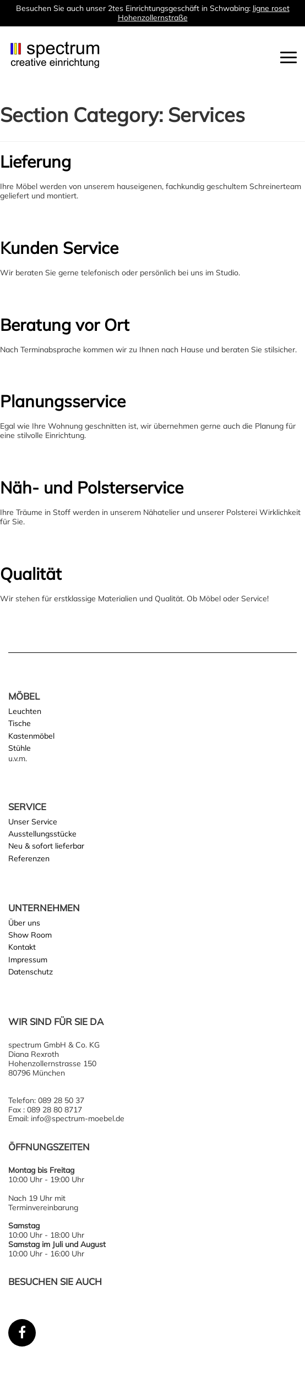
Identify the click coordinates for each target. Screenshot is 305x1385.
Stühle (19, 748)
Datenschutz (30, 972)
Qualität (31, 573)
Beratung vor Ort (64, 324)
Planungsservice (63, 401)
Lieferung (35, 161)
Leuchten (24, 711)
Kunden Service (59, 247)
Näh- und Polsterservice (91, 487)
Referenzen (29, 858)
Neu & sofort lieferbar (46, 846)
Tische (19, 723)
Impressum (27, 960)
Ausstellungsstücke (42, 834)
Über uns (24, 923)
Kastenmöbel (31, 736)
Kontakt (22, 947)
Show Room (30, 935)
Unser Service (32, 822)
